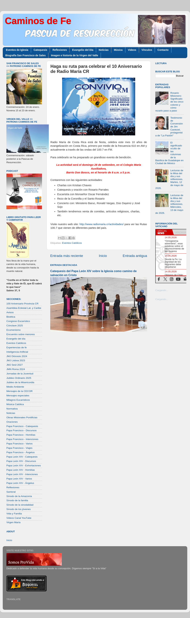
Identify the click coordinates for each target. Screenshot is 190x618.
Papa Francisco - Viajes (19, 448)
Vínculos (147, 49)
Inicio (103, 256)
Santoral (11, 491)
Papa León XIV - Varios (19, 478)
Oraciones (12, 421)
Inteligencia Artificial (17, 351)
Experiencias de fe (16, 347)
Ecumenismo (13, 330)
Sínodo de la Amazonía (19, 496)
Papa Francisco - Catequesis (22, 426)
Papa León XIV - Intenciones (22, 474)
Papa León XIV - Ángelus (20, 483)
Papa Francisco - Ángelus (20, 452)
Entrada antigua (135, 256)
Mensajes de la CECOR (19, 391)
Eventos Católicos (72, 243)
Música (118, 49)
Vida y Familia (14, 513)
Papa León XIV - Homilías (20, 470)
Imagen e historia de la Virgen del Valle (74, 55)
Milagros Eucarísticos (18, 400)
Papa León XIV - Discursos (21, 461)
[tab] (164, 232)
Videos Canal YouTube (18, 518)
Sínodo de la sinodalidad (19, 504)
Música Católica (15, 404)
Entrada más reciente (66, 256)
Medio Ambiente (15, 386)
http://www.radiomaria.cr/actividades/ (101, 224)
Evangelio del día (15, 338)
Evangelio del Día (82, 49)
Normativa (12, 408)
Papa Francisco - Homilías (20, 434)
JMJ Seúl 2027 (14, 364)
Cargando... (161, 290)
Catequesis (40, 49)
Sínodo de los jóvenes (18, 509)
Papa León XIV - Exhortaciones (23, 465)
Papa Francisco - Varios (19, 443)
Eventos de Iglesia (17, 49)
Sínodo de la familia (17, 500)
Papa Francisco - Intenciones (22, 439)
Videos (132, 49)
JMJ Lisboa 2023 (15, 360)
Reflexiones (59, 49)
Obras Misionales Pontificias (21, 417)
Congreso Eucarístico (18, 321)
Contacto (163, 49)
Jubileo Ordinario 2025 (18, 378)
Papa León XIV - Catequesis (21, 456)
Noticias (104, 49)
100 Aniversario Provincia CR (22, 303)
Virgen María (13, 522)
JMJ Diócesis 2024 (16, 356)
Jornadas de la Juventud (19, 373)
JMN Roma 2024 (15, 369)
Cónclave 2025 (14, 325)
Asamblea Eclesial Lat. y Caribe (23, 308)
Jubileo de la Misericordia (20, 382)
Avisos (10, 312)
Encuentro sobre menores (20, 334)
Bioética (10, 316)
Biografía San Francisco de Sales (25, 55)
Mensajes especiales (17, 395)
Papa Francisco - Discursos (21, 430)
